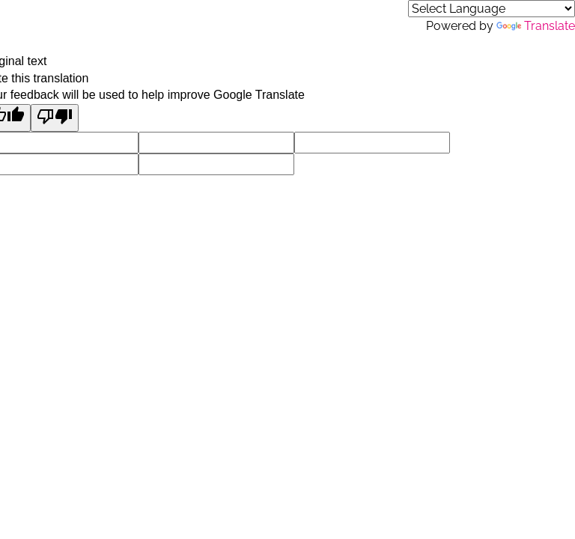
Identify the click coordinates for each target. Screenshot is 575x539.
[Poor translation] (55, 118)
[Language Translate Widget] (491, 8)
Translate (535, 26)
